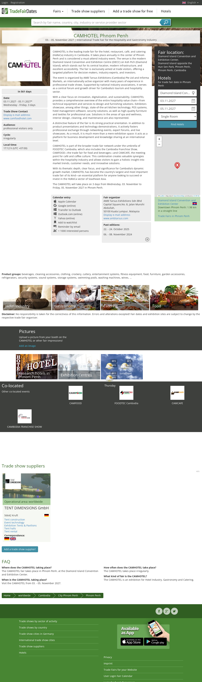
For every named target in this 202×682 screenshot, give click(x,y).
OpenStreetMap (179, 196)
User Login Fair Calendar (118, 676)
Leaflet (161, 196)
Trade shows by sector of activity (38, 621)
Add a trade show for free (133, 11)
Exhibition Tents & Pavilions (20, 525)
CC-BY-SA (196, 196)
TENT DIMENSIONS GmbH (26, 508)
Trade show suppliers (88, 11)
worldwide (24, 595)
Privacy (108, 657)
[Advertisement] (100, 261)
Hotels (166, 11)
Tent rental (10, 531)
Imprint (108, 663)
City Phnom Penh (68, 595)
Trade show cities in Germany (36, 633)
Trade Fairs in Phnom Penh (174, 216)
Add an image (27, 345)
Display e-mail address (16, 115)
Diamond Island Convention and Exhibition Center (177, 202)
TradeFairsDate (19, 10)
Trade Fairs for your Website (120, 669)
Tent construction (14, 519)
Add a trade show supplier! (20, 549)
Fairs (58, 11)
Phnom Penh (93, 595)
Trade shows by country (33, 627)
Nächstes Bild (48, 486)
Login (5, 2)
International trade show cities (37, 640)
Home (7, 595)
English (193, 2)
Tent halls (10, 528)
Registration (18, 2)
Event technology (14, 522)
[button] (177, 165)
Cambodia (44, 595)
